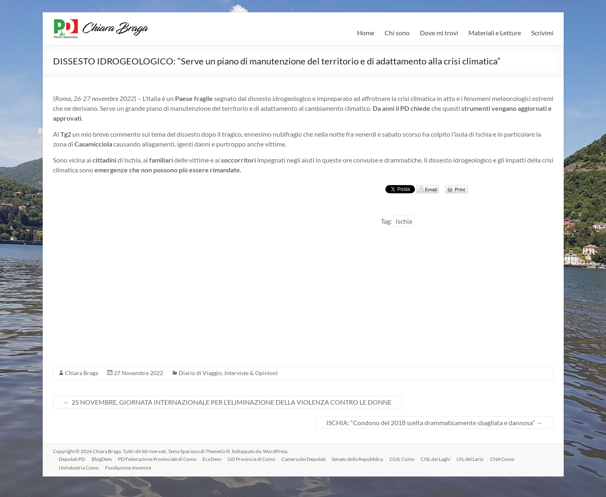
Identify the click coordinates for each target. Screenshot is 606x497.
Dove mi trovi (439, 33)
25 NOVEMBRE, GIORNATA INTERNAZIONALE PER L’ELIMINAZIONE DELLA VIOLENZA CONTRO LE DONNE (228, 402)
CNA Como (505, 459)
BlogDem (102, 459)
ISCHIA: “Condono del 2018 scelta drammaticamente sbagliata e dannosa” (434, 422)
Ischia (404, 221)
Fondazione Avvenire (129, 467)
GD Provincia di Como (253, 459)
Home (365, 33)
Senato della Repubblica (359, 459)
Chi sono (397, 33)
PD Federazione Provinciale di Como (158, 459)
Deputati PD (73, 459)
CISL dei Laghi (438, 459)
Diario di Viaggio (200, 372)
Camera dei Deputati (305, 459)
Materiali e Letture (494, 33)
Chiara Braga (81, 372)
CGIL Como (404, 459)
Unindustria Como (79, 467)
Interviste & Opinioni (251, 372)
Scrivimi (542, 33)
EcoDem (213, 459)
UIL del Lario (473, 459)
